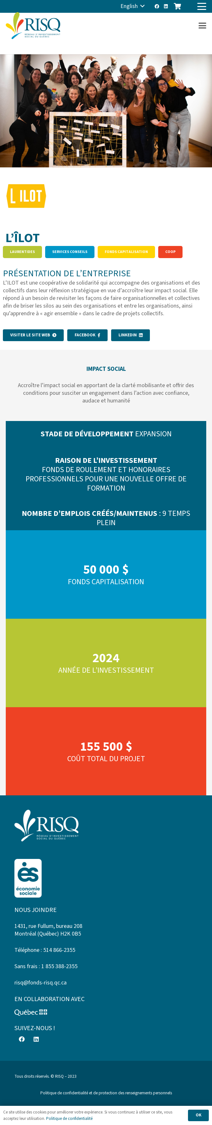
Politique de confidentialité (69, 1118)
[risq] (33, 25)
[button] (133, 6)
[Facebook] (156, 6)
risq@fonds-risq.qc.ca (40, 983)
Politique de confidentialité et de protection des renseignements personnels (106, 1093)
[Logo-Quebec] (106, 1012)
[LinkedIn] (165, 6)
